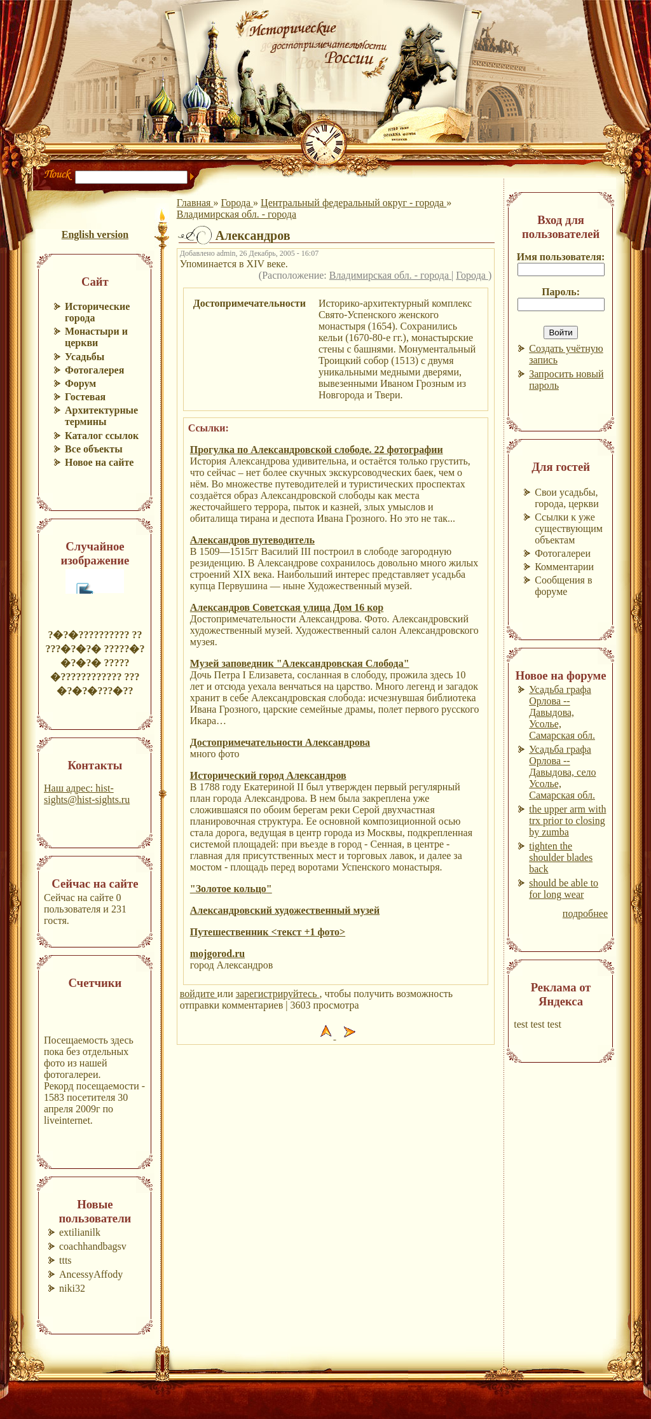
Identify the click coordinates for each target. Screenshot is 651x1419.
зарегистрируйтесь (278, 993)
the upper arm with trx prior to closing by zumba (567, 820)
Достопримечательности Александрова (280, 742)
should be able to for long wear (563, 888)
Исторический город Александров (268, 775)
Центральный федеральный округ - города (353, 202)
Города (237, 202)
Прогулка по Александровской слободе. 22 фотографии (316, 449)
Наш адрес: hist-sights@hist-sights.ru (87, 794)
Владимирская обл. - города (236, 214)
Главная (195, 202)
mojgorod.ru (217, 953)
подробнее (585, 913)
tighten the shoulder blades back (561, 857)
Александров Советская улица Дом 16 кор (286, 607)
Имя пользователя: (561, 256)
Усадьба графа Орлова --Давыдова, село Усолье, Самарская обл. (562, 772)
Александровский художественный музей (285, 910)
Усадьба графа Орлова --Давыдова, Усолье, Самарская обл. (562, 712)
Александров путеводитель (252, 540)
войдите (198, 993)
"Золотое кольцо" (231, 888)
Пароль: (561, 291)
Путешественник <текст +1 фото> (267, 931)
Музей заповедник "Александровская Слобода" (299, 663)
